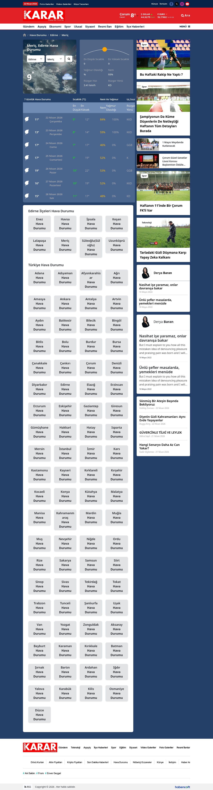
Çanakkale (39, 368)
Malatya (117, 496)
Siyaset (90, 26)
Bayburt (39, 650)
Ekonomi (55, 26)
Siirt (117, 565)
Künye (154, 4)
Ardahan (91, 672)
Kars (117, 453)
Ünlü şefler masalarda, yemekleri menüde (159, 369)
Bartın (65, 672)
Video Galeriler (63, 4)
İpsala (91, 223)
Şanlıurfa (91, 607)
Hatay (91, 432)
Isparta (117, 432)
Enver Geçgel (53, 773)
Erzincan (117, 389)
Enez (39, 223)
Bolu (65, 346)
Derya (163, 273)
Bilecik (91, 325)
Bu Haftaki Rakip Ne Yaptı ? (161, 74)
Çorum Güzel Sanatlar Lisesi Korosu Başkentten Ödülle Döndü (174, 161)
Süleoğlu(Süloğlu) (91, 247)
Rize (39, 565)
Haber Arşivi (187, 762)
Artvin (117, 303)
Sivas (65, 586)
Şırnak (39, 672)
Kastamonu (39, 475)
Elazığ (91, 389)
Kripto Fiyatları (74, 762)
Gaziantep (91, 410)
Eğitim (119, 26)
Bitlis (39, 346)
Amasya (39, 303)
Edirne (53, 35)
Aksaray (117, 629)
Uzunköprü (117, 245)
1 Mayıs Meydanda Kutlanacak (172, 144)
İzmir (91, 453)
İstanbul (65, 453)
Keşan (117, 223)
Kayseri (65, 475)
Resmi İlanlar (183, 747)
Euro (161, 14)
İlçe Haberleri (135, 26)
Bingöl (117, 325)
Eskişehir (65, 410)
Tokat (117, 586)
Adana (39, 277)
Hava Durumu (37, 35)
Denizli (117, 368)
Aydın (39, 325)
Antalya (91, 303)
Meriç (64, 35)
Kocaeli (39, 496)
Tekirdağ (91, 586)
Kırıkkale (91, 650)
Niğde (91, 543)
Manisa (39, 517)
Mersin (39, 453)
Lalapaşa (39, 245)
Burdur (91, 346)
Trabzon (39, 607)
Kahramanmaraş (65, 520)
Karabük (65, 693)
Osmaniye (117, 693)
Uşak (117, 607)
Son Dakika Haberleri (97, 762)
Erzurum (39, 410)
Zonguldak (91, 629)
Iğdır (117, 672)
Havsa (65, 223)
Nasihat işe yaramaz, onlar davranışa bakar (163, 338)
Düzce (39, 714)
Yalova (39, 693)
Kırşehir (117, 475)
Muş (39, 543)
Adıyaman (65, 277)
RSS (27, 786)
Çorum (91, 368)
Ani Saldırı (29, 773)
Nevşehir (65, 543)
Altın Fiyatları (55, 762)
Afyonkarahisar (91, 280)
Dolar (145, 14)
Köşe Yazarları (81, 4)
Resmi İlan (105, 26)
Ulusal (78, 26)
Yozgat (65, 629)
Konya (65, 496)
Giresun (117, 410)
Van (39, 629)
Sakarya (65, 565)
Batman (117, 650)
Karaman (65, 650)
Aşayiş (42, 26)
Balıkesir (65, 325)
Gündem (28, 26)
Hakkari (65, 432)
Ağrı (117, 277)
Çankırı (65, 368)
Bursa (117, 346)
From (40, 773)
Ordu (117, 543)
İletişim (163, 4)
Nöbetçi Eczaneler (142, 762)
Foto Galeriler (47, 4)
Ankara (65, 303)
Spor (67, 26)
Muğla (117, 517)
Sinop (39, 586)
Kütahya (91, 496)
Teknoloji (75, 747)
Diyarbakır (39, 389)
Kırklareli (91, 475)
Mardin (91, 517)
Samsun (91, 565)
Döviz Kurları (37, 762)
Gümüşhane (39, 432)
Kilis (91, 693)
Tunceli (65, 607)
